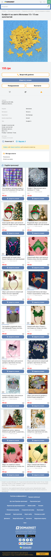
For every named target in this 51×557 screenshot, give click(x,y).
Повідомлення (13, 86)
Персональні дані (35, 501)
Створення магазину (28, 510)
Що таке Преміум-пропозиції (18, 501)
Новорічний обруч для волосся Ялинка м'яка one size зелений (37, 258)
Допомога (7, 518)
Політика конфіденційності (18, 496)
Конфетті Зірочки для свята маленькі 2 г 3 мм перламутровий (36, 189)
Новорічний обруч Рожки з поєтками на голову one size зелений (36, 327)
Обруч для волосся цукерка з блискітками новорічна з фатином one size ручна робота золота (37, 396)
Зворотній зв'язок (18, 518)
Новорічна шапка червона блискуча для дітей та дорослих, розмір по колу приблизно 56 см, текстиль (13, 431)
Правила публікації (34, 497)
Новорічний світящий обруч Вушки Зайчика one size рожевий (13, 258)
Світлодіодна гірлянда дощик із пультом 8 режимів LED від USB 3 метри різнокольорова (13, 189)
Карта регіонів (17, 514)
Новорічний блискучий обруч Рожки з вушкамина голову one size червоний (37, 292)
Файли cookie (32, 505)
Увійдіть (5, 147)
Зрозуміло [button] (42, 553)
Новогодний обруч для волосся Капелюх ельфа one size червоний (13, 223)
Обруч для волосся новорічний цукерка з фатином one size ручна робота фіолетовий (37, 361)
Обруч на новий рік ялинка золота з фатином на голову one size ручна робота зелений (13, 465)
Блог (25, 522)
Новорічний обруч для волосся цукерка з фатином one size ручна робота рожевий (12, 361)
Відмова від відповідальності (16, 505)
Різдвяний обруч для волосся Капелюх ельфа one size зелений (38, 223)
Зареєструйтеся (15, 147)
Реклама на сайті (40, 514)
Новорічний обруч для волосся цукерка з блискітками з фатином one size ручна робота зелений (12, 396)
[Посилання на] (20, 540)
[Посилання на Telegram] (31, 540)
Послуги (40, 505)
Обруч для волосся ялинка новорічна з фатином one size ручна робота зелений (37, 431)
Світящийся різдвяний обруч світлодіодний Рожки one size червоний (12, 327)
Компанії (8, 514)
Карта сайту (28, 514)
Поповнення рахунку (13, 510)
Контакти (37, 86)
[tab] (8, 142)
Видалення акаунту (40, 518)
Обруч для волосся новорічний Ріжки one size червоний (12, 292)
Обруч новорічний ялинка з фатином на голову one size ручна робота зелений (36, 465)
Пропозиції (40, 510)
